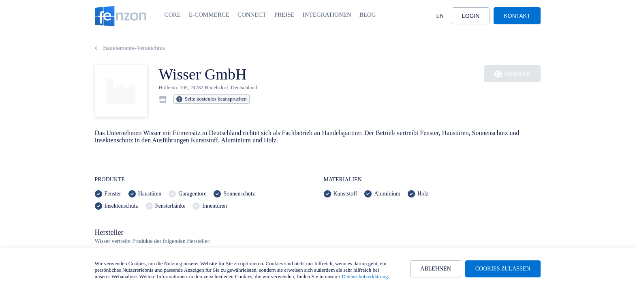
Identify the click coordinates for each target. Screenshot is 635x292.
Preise (284, 14)
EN (440, 16)
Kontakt (517, 16)
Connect (251, 14)
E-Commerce (209, 14)
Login (471, 16)
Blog (367, 14)
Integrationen (327, 14)
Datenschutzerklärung (365, 276)
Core (173, 14)
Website (512, 74)
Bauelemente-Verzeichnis (130, 48)
